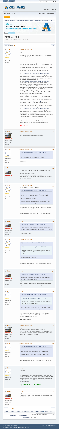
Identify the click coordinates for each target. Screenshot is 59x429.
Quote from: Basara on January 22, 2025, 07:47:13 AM (34, 346)
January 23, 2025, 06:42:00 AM (26, 367)
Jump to (34, 414)
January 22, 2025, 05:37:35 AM (26, 131)
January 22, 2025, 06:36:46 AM (26, 167)
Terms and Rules (48, 425)
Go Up (5, 408)
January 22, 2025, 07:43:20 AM (26, 291)
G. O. (8, 49)
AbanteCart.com (26, 417)
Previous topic (44, 41)
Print (53, 45)
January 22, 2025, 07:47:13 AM (26, 325)
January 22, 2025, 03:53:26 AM (26, 49)
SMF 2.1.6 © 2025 (6, 425)
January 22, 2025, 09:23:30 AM (26, 343)
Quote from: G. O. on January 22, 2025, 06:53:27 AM (33, 224)
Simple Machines (14, 425)
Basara (9, 131)
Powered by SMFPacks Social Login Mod (21, 427)
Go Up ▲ (54, 425)
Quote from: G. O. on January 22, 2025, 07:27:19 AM (33, 274)
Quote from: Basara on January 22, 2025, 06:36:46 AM (34, 190)
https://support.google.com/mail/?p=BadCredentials (37, 73)
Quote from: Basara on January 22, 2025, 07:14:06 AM (34, 242)
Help (43, 425)
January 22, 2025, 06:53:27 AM (26, 185)
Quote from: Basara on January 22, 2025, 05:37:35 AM (34, 152)
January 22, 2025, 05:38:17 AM (26, 149)
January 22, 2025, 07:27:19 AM (26, 239)
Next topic (51, 41)
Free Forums (9, 427)
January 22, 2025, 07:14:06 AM (26, 221)
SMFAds (4, 427)
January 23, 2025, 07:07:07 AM (26, 391)
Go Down (6, 45)
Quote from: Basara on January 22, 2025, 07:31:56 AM (34, 294)
